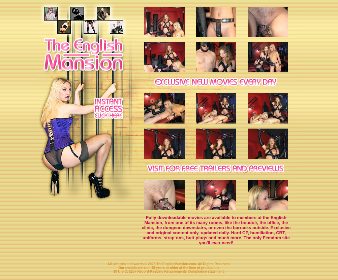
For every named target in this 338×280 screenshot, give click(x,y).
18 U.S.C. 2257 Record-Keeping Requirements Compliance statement (168, 271)
